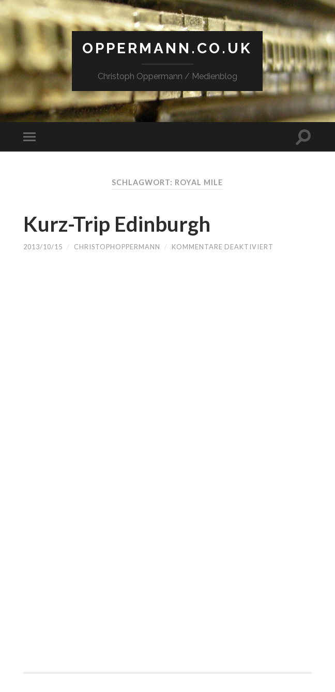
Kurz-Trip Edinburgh (116, 224)
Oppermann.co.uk (167, 48)
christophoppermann (117, 247)
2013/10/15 (43, 247)
